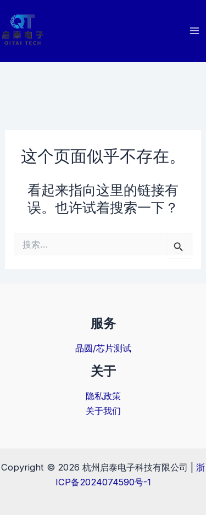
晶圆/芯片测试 (103, 348)
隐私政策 (103, 395)
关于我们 (103, 410)
